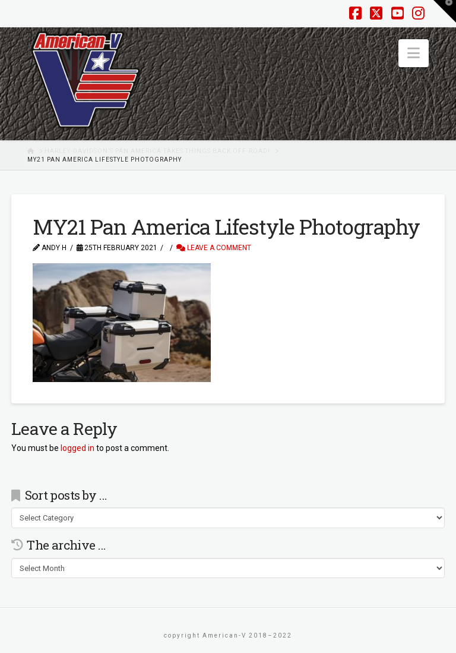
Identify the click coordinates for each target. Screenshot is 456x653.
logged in (77, 448)
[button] (413, 53)
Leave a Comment (213, 248)
